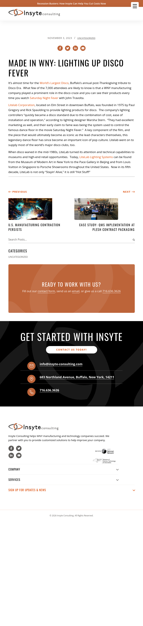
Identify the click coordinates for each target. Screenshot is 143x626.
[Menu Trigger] (135, 6)
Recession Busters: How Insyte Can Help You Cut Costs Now (71, 3)
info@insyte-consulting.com (61, 364)
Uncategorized (86, 38)
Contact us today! (71, 349)
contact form (46, 291)
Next (129, 191)
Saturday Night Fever (44, 98)
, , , (77, 377)
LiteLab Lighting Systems (96, 157)
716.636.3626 (111, 291)
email (75, 291)
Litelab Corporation (21, 105)
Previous (17, 191)
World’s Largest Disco (54, 83)
